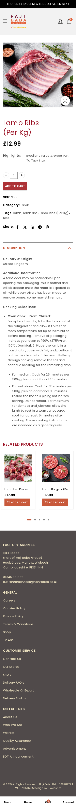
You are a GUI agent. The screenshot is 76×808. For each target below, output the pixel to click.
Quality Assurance (17, 740)
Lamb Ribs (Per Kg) (54, 213)
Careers (9, 600)
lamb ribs (30, 213)
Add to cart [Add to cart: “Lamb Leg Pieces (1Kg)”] (19, 502)
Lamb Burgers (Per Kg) (58, 489)
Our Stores (11, 667)
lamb (17, 213)
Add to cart (15, 186)
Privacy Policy (13, 616)
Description (14, 248)
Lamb (25, 205)
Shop (7, 632)
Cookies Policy (14, 608)
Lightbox (65, 100)
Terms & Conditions (18, 624)
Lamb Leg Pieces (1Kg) (20, 489)
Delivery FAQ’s (13, 682)
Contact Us (12, 659)
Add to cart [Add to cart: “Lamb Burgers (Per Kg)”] (57, 502)
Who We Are (12, 725)
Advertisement (14, 748)
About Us (10, 717)
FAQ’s (7, 674)
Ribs (6, 218)
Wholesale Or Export (18, 690)
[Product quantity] (14, 175)
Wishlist (9, 733)
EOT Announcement (18, 756)
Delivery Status (14, 698)
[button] (29, 519)
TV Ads (8, 640)
